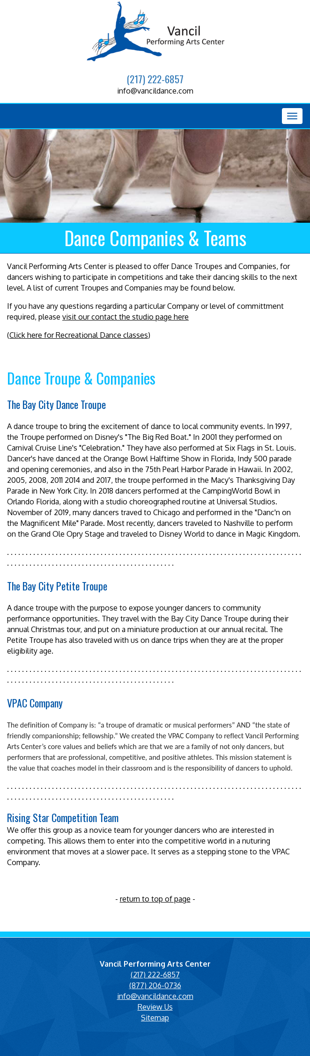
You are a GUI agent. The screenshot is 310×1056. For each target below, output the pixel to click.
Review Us (155, 1007)
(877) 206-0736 (155, 985)
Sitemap (155, 1017)
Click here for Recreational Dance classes (78, 335)
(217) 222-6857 (155, 79)
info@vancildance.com (155, 90)
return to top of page (155, 898)
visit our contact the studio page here (125, 316)
